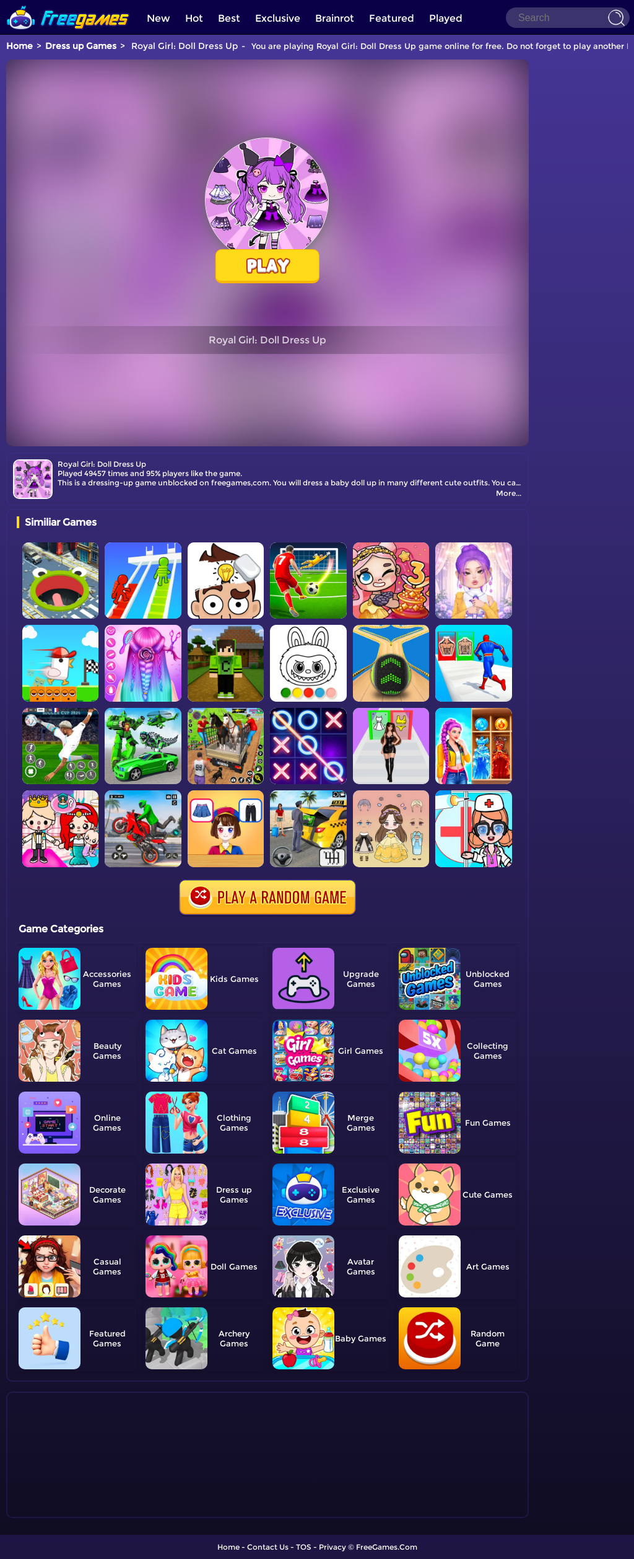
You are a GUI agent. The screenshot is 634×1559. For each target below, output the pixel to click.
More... (508, 493)
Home (19, 45)
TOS (303, 1547)
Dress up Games (80, 45)
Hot (194, 18)
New (158, 18)
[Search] (568, 17)
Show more (58, 1508)
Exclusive (277, 18)
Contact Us (268, 1547)
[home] (68, 4)
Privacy (332, 1547)
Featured (391, 18)
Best (229, 18)
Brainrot (334, 18)
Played (445, 18)
